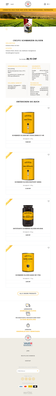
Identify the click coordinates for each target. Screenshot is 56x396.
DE (48, 4)
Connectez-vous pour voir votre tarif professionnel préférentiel (28, 10)
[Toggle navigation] (7, 4)
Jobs (28, 351)
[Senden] (37, 370)
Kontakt (28, 361)
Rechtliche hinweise (28, 356)
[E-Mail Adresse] (26, 370)
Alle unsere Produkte (28, 293)
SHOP (12, 4)
